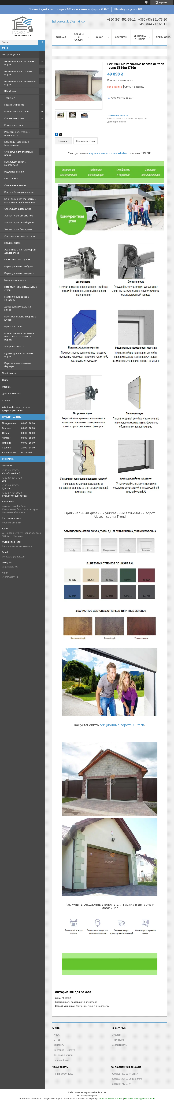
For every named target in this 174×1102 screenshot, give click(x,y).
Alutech (123, 153)
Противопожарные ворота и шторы (20, 318)
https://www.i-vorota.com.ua (17, 546)
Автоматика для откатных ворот (19, 73)
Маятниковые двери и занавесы (16, 298)
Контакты (121, 37)
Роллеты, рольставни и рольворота (17, 133)
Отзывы (6, 386)
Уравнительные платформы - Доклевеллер (20, 251)
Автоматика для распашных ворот (20, 63)
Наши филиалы (12, 242)
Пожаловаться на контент (110, 1098)
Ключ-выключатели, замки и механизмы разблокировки (20, 200)
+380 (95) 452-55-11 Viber (125, 1073)
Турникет (9, 97)
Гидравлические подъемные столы (20, 288)
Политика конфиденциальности (139, 1098)
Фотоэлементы (12, 178)
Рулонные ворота (14, 326)
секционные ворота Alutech (122, 725)
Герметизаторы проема (17, 259)
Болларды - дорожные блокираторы (16, 143)
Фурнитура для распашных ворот (19, 355)
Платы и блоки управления (19, 192)
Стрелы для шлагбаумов (17, 208)
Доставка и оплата (12, 393)
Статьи (6, 400)
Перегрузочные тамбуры (18, 266)
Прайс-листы (9, 373)
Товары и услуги (11, 54)
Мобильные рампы (15, 280)
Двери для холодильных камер (17, 308)
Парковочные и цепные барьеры (17, 365)
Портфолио (163, 37)
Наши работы (61, 1060)
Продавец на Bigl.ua (87, 1095)
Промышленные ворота (17, 111)
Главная (61, 37)
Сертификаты (119, 1044)
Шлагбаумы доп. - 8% (128, 9)
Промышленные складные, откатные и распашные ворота (19, 336)
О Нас (57, 1039)
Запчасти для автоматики (19, 215)
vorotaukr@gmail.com (13, 556)
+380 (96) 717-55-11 (121, 1083)
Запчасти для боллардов (18, 229)
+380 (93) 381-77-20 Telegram (127, 1078)
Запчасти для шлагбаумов (19, 222)
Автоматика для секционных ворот (20, 83)
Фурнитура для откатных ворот (18, 153)
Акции (57, 1034)
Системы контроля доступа (19, 236)
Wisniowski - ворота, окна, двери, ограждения (16, 409)
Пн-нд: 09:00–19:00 (63, 1073)
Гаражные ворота (14, 104)
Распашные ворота (15, 125)
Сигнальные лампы (15, 185)
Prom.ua (102, 1092)
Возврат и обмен (63, 1054)
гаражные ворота (103, 153)
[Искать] (41, 42)
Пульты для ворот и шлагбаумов (15, 163)
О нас (5, 379)
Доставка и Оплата (64, 1049)
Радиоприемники (14, 171)
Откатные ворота (14, 118)
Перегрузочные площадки (19, 273)
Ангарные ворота (14, 346)
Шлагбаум (10, 91)
